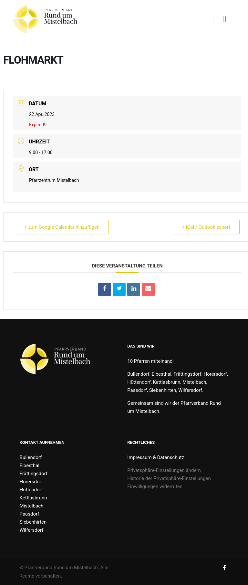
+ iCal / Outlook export (206, 227)
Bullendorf (31, 457)
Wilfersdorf (32, 530)
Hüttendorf (31, 490)
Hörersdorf (31, 482)
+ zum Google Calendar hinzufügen (61, 227)
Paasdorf (29, 514)
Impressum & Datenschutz (155, 457)
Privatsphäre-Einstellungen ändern (164, 470)
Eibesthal (29, 465)
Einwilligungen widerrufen (154, 486)
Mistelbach (32, 506)
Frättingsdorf (33, 473)
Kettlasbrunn (33, 498)
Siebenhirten (33, 522)
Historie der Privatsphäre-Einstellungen (169, 478)
